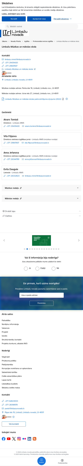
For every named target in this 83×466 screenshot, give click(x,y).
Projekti (5, 332)
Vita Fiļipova (10, 136)
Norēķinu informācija (10, 324)
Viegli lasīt (6, 357)
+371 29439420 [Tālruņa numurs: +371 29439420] (11, 62)
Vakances (5, 328)
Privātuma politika (9, 361)
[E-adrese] (6, 73)
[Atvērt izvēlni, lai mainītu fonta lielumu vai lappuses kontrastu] (62, 462)
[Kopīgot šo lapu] (41, 216)
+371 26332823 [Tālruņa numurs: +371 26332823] (13, 176)
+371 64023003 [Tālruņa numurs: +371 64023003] (11, 401)
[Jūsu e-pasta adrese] (41, 295)
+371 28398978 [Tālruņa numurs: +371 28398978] (11, 405)
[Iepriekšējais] (4, 240)
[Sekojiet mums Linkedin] (29, 439)
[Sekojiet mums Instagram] (19, 438)
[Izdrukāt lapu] (41, 211)
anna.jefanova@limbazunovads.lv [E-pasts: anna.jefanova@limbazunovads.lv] (38, 159)
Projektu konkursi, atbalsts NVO (14, 343)
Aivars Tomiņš (11, 119)
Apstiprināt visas (39, 19)
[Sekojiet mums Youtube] (9, 438)
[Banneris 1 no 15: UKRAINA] (41, 240)
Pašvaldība (6, 320)
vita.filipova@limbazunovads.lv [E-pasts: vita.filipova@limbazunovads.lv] (37, 143)
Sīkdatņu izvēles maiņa (11, 387)
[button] (20, 188)
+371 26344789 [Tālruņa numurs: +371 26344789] (12, 159)
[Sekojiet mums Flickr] (24, 438)
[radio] (27, 268)
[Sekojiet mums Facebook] (3, 439)
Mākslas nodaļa (13, 198)
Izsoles (4, 336)
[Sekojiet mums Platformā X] (14, 439)
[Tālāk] (79, 240)
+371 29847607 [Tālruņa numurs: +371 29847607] (11, 66)
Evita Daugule (11, 169)
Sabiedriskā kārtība (9, 372)
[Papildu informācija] (67, 99)
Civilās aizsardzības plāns (12, 376)
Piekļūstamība (7, 364)
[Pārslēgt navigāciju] (41, 461)
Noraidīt (14, 19)
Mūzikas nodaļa (13, 188)
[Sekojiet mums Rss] (34, 438)
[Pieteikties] (42, 303)
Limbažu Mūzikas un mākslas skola (19, 69)
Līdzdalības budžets (10, 384)
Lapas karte (6, 380)
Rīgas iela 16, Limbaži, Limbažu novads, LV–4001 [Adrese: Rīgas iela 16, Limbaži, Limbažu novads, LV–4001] (24, 412)
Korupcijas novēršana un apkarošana (17, 368)
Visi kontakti (14, 424)
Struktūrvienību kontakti (11, 339)
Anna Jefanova (11, 152)
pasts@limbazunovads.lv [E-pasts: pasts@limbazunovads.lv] (14, 408)
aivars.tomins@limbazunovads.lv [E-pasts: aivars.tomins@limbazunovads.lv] (38, 126)
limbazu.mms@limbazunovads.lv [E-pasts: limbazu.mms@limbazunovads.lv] (18, 59)
